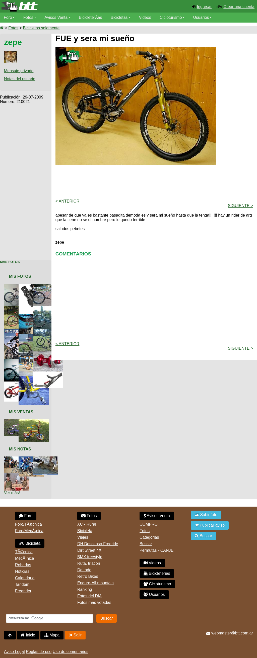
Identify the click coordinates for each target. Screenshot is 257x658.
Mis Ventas (21, 412)
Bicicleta (29, 543)
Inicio (28, 635)
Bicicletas (120, 17)
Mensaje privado (18, 71)
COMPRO (149, 524)
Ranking (84, 589)
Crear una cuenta (238, 7)
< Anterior (67, 201)
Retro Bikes (87, 576)
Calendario (24, 578)
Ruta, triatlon (88, 563)
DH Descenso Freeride (97, 544)
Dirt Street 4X (89, 550)
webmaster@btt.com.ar (229, 633)
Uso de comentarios (70, 651)
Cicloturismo (171, 17)
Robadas (23, 565)
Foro (8, 17)
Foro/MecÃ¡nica (29, 531)
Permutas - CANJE (156, 550)
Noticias (22, 571)
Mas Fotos (10, 262)
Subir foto (206, 515)
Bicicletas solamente (41, 28)
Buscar (146, 544)
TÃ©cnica (24, 552)
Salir (75, 635)
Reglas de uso (38, 651)
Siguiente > (240, 206)
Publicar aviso (210, 525)
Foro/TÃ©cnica (28, 524)
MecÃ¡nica (24, 558)
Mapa (51, 635)
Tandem (22, 584)
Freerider (23, 591)
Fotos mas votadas (94, 602)
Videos (145, 17)
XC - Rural (86, 524)
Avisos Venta (56, 17)
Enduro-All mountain (95, 583)
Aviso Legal (14, 651)
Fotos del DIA (89, 596)
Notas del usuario (19, 79)
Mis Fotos (20, 276)
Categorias (149, 537)
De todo (84, 570)
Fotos (28, 17)
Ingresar (204, 7)
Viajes (82, 537)
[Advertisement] (25, 179)
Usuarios (201, 17)
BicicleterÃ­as (90, 17)
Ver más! (12, 493)
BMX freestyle (89, 557)
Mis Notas (20, 449)
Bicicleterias (157, 573)
